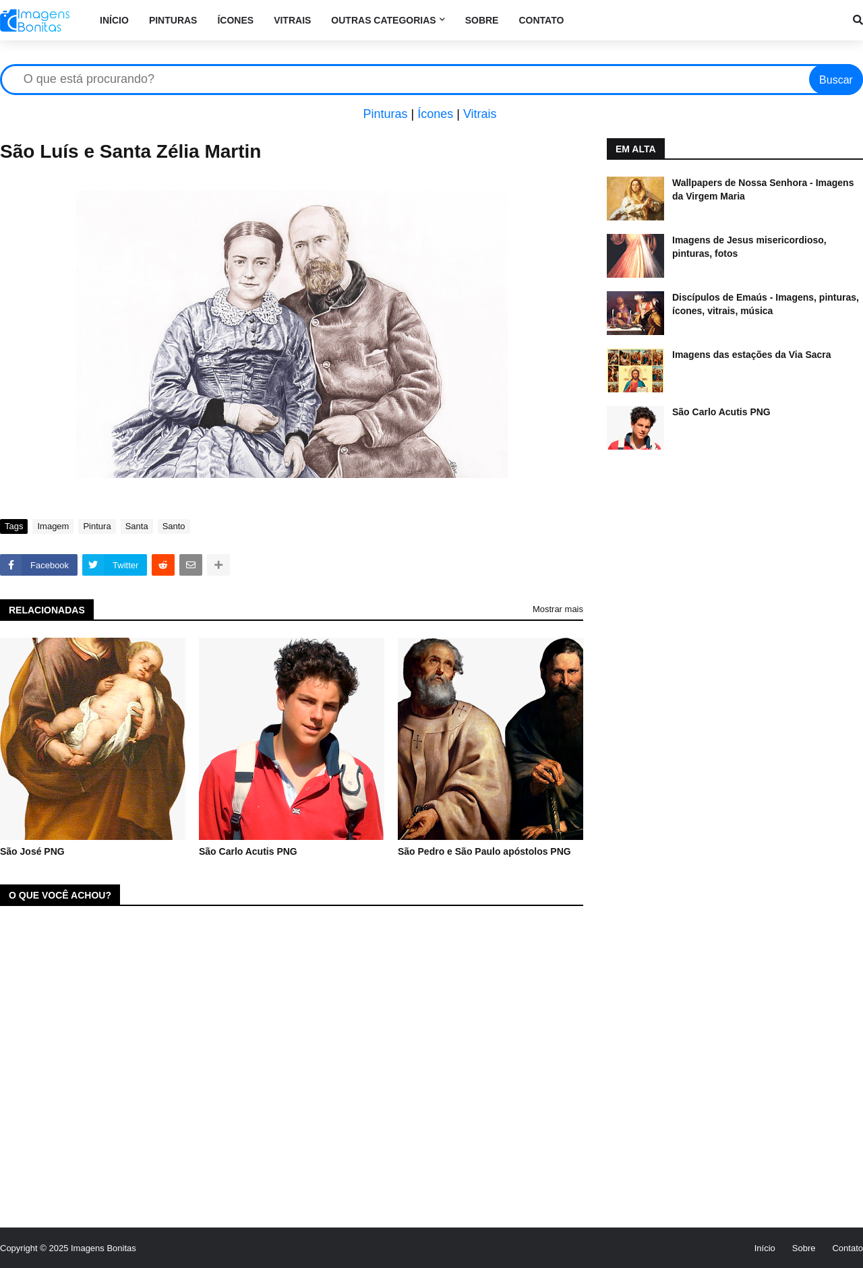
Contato (847, 1248)
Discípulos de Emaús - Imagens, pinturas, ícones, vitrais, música (765, 304)
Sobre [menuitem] (482, 20)
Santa (136, 526)
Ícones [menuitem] (235, 20)
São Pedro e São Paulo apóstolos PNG (484, 851)
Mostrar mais (558, 609)
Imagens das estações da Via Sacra (751, 354)
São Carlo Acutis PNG (248, 851)
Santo (173, 526)
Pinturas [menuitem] (173, 20)
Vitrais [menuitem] (292, 20)
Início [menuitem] (114, 20)
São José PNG (32, 851)
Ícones (435, 114)
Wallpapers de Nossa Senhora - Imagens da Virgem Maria (763, 189)
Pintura (97, 526)
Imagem (53, 526)
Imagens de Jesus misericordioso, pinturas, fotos (749, 247)
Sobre (804, 1248)
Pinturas (385, 114)
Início (764, 1248)
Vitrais (480, 114)
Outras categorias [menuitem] (383, 20)
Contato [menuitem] (541, 20)
